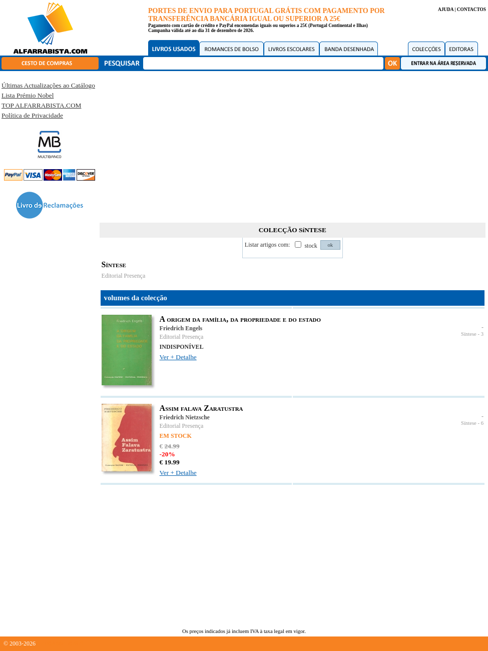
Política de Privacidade (32, 115)
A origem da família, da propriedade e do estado (240, 319)
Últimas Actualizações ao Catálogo (48, 85)
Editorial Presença (124, 275)
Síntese (468, 334)
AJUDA (445, 9)
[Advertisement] (292, 145)
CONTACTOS (471, 9)
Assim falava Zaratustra (201, 408)
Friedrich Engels (181, 328)
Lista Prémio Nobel (28, 95)
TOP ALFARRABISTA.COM (41, 105)
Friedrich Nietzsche (185, 417)
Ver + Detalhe (178, 357)
